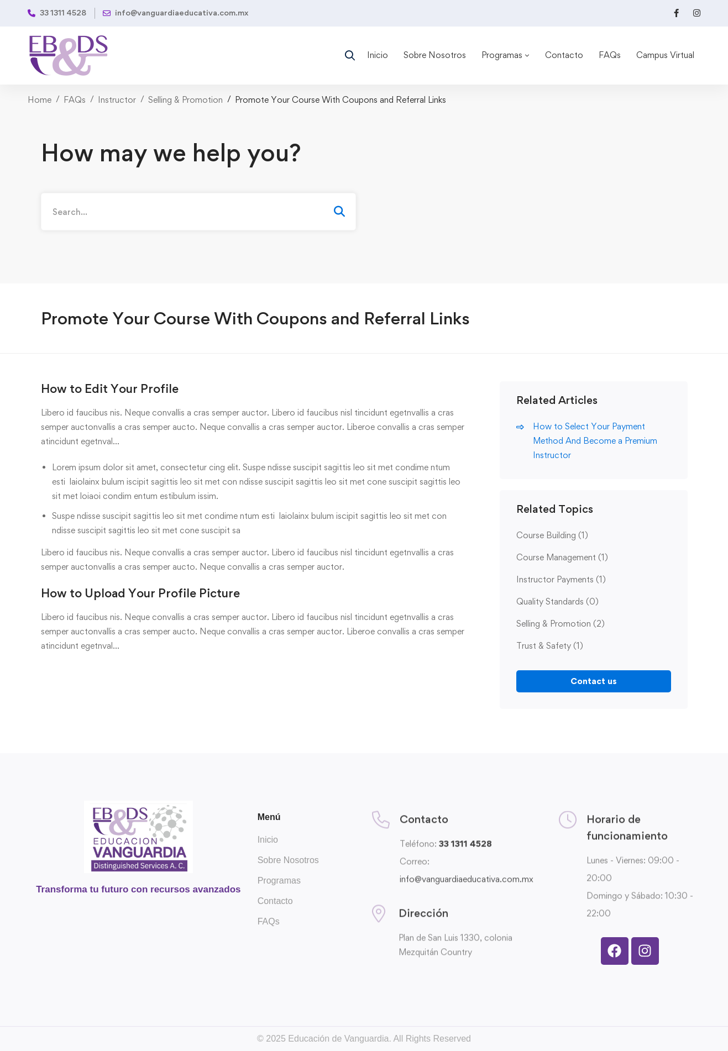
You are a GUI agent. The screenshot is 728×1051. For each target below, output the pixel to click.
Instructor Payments (561, 579)
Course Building (552, 535)
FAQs (75, 99)
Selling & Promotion (185, 99)
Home (39, 99)
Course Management (562, 557)
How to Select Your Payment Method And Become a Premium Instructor (595, 440)
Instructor (117, 99)
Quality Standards (557, 601)
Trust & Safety (549, 645)
